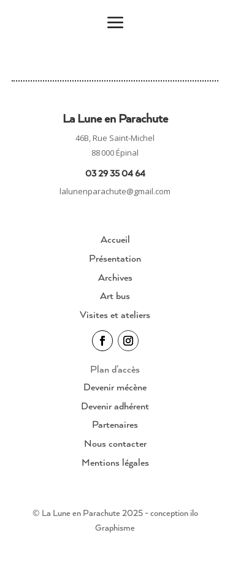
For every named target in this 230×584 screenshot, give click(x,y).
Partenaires (115, 424)
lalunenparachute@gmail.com (115, 191)
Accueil (115, 239)
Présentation (115, 258)
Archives (115, 277)
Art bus (115, 295)
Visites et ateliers (115, 314)
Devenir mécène (115, 386)
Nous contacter (115, 443)
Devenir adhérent (115, 405)
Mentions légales (115, 462)
